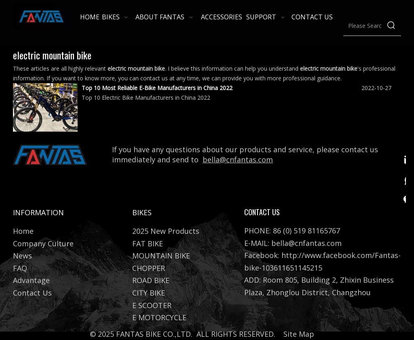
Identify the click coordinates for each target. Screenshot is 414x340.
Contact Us (32, 293)
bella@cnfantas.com (238, 159)
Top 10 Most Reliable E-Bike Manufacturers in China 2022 (157, 88)
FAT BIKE (147, 243)
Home (23, 231)
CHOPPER (148, 268)
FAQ (20, 268)
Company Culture (43, 243)
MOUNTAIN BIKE (161, 255)
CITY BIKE (148, 293)
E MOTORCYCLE (159, 317)
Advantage (31, 280)
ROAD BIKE (150, 280)
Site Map (298, 334)
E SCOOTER (151, 305)
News (22, 255)
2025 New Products (165, 231)
